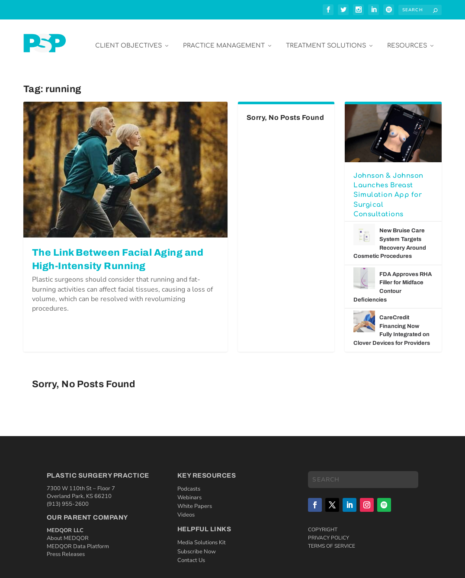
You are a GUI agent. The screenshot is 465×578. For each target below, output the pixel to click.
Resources (407, 39)
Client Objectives (128, 39)
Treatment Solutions (326, 39)
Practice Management (224, 39)
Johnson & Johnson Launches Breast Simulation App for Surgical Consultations (388, 189)
